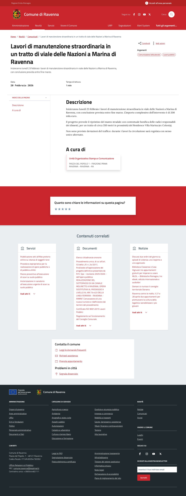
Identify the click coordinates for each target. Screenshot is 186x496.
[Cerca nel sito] (171, 14)
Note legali (99, 469)
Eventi (140, 439)
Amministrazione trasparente (107, 453)
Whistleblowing (101, 457)
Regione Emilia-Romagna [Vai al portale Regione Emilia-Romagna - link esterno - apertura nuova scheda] (21, 3)
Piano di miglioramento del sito (108, 478)
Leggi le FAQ (57, 453)
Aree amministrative (18, 413)
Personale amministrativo (20, 430)
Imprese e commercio (104, 413)
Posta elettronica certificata (64, 461)
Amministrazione (20, 25)
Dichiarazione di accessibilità (107, 474)
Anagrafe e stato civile (61, 417)
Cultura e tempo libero (61, 434)
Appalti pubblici (58, 421)
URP (110, 25)
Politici (12, 425)
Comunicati (142, 413)
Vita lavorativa (101, 434)
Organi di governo (16, 409)
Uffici (11, 417)
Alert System (143, 25)
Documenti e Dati (16, 434)
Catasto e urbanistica (61, 430)
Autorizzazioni (58, 425)
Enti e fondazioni (16, 421)
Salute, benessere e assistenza (108, 421)
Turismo (98, 430)
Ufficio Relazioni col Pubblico (21, 465)
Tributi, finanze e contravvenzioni (109, 425)
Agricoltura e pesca (60, 409)
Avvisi (139, 417)
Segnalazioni (125, 25)
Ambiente (56, 413)
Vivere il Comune (68, 25)
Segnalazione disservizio (62, 457)
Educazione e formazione (62, 438)
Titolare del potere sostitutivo (107, 461)
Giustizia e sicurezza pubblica (107, 409)
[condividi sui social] (144, 43)
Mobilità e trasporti (103, 417)
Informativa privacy (103, 465)
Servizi (51, 25)
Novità (38, 25)
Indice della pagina (29, 97)
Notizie (140, 409)
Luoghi (140, 435)
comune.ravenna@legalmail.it (26, 468)
